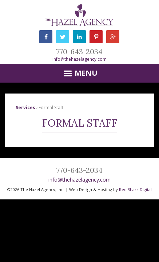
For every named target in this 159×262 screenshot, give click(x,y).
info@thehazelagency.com (79, 59)
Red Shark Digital (135, 189)
